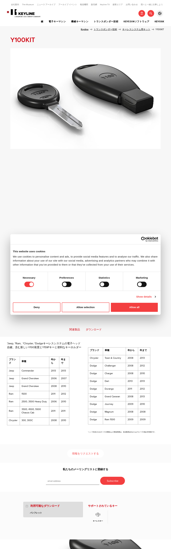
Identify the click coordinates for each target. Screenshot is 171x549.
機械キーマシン (80, 21)
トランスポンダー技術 (106, 21)
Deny (37, 307)
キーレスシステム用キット (136, 29)
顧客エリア (118, 4)
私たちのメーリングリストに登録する (85, 469)
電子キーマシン (57, 21)
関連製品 (74, 329)
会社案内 (15, 4)
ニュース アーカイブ (46, 4)
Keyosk (159, 21)
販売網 (94, 4)
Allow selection (85, 307)
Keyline (85, 29)
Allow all (134, 307)
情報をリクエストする (85, 453)
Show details (144, 296)
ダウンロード (94, 329)
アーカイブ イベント (67, 4)
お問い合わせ (132, 4)
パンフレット (36, 513)
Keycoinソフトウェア (136, 21)
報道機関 (84, 4)
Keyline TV (105, 4)
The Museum (28, 4)
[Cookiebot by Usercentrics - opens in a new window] (143, 239)
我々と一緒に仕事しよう (152, 4)
